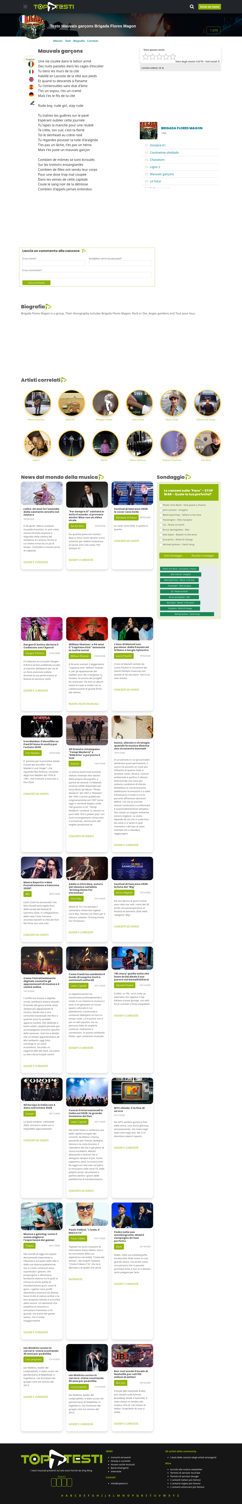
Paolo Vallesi (78, 1238)
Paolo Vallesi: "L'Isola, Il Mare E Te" (84, 1231)
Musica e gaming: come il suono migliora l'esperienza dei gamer (40, 1237)
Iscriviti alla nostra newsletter (186, 1469)
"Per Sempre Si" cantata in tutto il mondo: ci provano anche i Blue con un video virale (86, 516)
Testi (68, 41)
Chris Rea (76, 898)
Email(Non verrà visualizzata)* (105, 258)
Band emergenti (120, 1467)
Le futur (155, 181)
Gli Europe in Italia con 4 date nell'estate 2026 (39, 1106)
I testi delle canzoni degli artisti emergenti (193, 1457)
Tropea (29, 1245)
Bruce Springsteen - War (176, 529)
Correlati (92, 41)
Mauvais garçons (162, 174)
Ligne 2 (155, 167)
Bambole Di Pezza (126, 517)
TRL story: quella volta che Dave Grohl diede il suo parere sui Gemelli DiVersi (131, 976)
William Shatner (80, 656)
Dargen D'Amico (34, 653)
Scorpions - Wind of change (178, 539)
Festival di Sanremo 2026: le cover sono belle (131, 510)
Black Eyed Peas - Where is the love (182, 514)
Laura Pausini (124, 656)
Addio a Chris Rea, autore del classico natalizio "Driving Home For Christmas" (86, 888)
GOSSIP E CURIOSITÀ (35, 562)
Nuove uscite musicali (123, 1464)
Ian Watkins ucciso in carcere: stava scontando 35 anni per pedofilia (40, 1351)
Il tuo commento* (32, 270)
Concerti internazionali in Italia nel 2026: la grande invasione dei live (86, 1113)
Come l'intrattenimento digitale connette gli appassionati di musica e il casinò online (41, 982)
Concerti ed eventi (121, 1457)
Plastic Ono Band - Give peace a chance (184, 504)
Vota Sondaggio (173, 555)
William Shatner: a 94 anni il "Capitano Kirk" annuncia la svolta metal (87, 647)
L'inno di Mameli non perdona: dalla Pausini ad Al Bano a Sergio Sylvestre (131, 647)
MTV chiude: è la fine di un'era (129, 1109)
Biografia (79, 41)
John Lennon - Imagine (175, 509)
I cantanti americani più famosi (187, 1486)
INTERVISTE (75, 1279)
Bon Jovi (120, 1383)
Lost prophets (33, 1359)
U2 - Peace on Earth (173, 524)
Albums (58, 41)
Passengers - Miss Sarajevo (177, 519)
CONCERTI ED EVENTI (126, 541)
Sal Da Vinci (77, 526)
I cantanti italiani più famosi (185, 1479)
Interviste (116, 1471)
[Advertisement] (113, 215)
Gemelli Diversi (125, 985)
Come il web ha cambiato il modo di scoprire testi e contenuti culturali (87, 977)
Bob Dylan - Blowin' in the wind (180, 534)
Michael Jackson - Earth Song (178, 544)
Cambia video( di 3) (152, 67)
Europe (29, 1113)
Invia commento (36, 282)
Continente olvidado (164, 152)
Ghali (119, 1246)
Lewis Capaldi (78, 985)
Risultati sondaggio (203, 555)
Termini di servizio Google (184, 1476)
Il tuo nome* (29, 258)
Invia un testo (209, 6)
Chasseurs (157, 160)
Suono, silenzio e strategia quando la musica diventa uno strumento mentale (132, 745)
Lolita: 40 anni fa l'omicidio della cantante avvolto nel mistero (41, 512)
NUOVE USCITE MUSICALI (84, 704)
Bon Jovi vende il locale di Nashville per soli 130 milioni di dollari (131, 1374)
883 (27, 894)
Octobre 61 (158, 145)
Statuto (75, 763)
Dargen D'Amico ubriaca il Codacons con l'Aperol (40, 646)
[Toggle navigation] (25, 7)
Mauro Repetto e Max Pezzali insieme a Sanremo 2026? (41, 885)
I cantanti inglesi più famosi (185, 1483)
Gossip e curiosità (120, 1460)
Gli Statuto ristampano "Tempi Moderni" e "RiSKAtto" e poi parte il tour (84, 753)
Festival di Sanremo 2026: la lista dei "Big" (131, 885)
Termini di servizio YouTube (185, 1472)
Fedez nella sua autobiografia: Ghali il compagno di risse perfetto (129, 1236)
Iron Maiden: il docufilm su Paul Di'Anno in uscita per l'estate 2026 (40, 744)
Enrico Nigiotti (124, 892)
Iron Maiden (32, 753)
